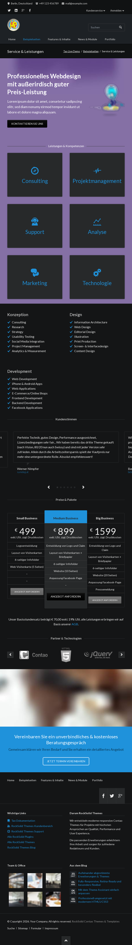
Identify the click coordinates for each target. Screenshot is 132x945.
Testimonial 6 (74, 487)
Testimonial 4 (67, 487)
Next (83, 487)
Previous (49, 487)
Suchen (120, 27)
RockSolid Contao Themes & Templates (96, 921)
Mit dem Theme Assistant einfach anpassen (98, 891)
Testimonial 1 (57, 487)
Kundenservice (94, 10)
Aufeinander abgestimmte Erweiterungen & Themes (94, 874)
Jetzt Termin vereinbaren (66, 761)
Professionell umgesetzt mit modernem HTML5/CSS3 (95, 900)
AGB (75, 624)
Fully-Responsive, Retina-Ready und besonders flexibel (99, 883)
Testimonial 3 (64, 487)
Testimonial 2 (61, 487)
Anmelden (116, 10)
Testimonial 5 (71, 487)
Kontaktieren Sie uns (27, 123)
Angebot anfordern (27, 591)
